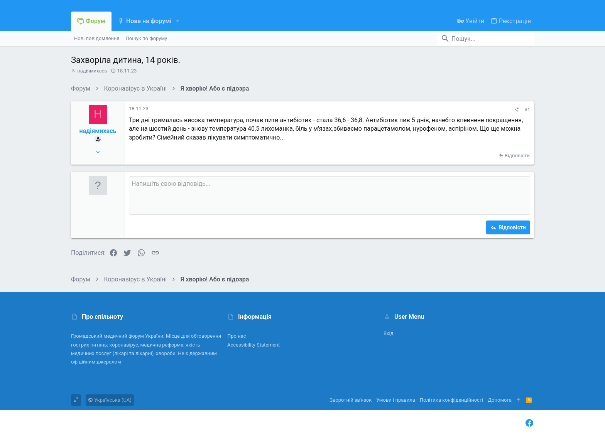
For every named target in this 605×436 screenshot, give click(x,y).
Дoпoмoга (500, 400)
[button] (177, 21)
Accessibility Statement (253, 345)
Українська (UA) (110, 400)
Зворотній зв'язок (351, 400)
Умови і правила (395, 400)
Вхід (389, 333)
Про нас (236, 336)
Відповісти (517, 155)
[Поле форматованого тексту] (329, 195)
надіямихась (92, 71)
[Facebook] (529, 423)
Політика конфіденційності (451, 400)
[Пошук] (486, 38)
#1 (527, 110)
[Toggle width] (76, 400)
